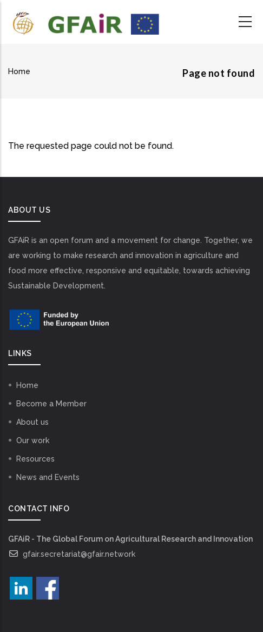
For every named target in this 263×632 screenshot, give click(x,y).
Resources (35, 459)
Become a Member (51, 403)
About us (32, 422)
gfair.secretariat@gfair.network (71, 554)
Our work (32, 440)
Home (19, 71)
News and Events (48, 477)
